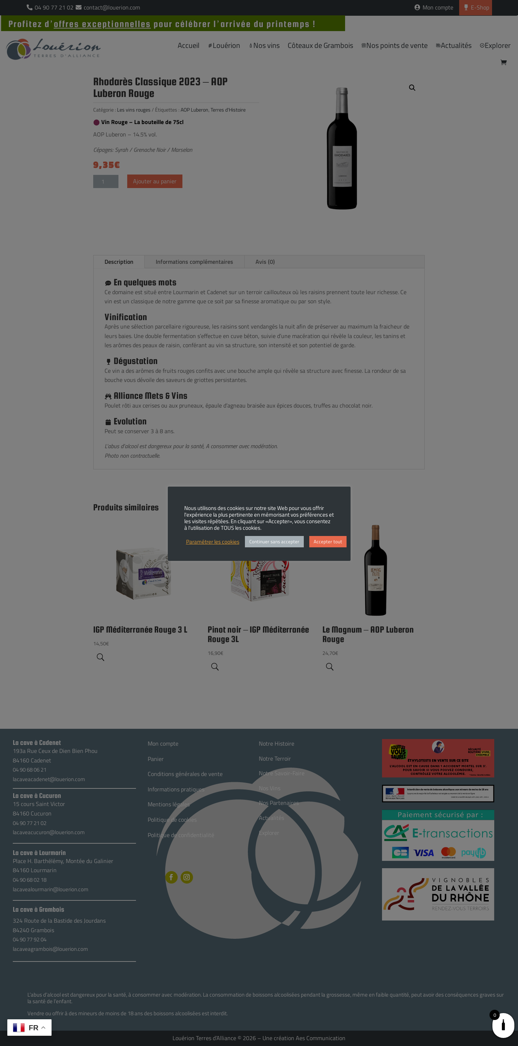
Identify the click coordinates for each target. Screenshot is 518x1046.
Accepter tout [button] (328, 541)
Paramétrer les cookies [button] (212, 542)
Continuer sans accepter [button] (274, 541)
